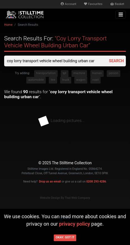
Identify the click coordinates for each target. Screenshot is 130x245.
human (97, 73)
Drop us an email (50, 181)
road (95, 80)
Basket (117, 4)
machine (79, 73)
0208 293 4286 (96, 181)
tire (53, 80)
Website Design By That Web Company (65, 198)
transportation (46, 73)
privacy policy (74, 224)
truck (65, 80)
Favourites (93, 4)
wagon (80, 80)
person (113, 73)
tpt (65, 73)
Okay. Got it (65, 237)
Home (8, 25)
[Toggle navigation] (120, 15)
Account (68, 4)
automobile (36, 80)
